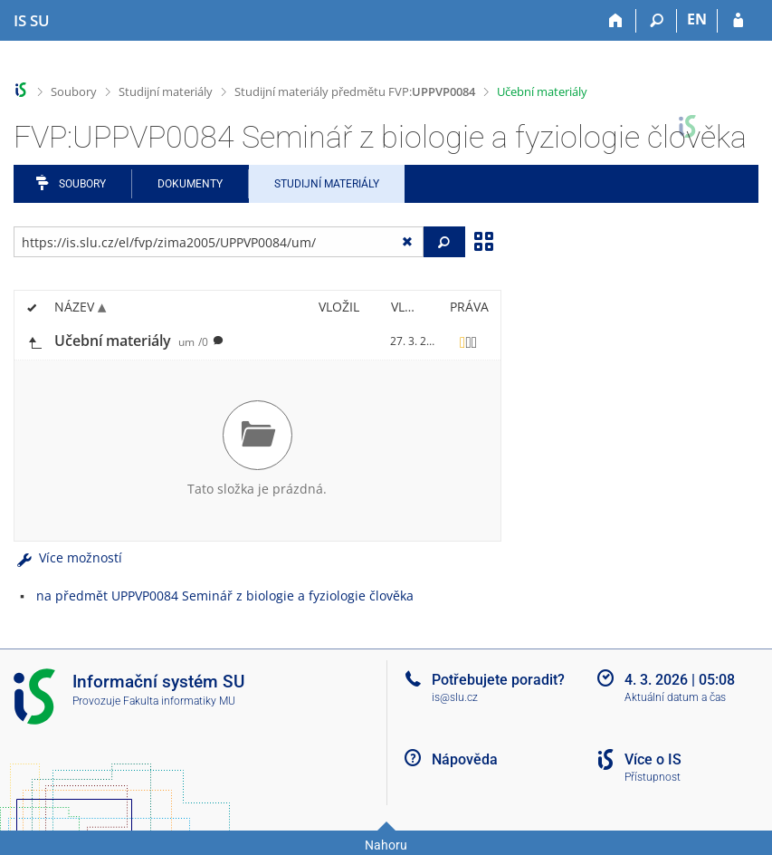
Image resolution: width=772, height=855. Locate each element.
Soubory (74, 91)
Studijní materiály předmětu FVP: (354, 91)
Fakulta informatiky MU (179, 701)
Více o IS (652, 759)
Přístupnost (652, 777)
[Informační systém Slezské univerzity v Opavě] (32, 21)
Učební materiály (542, 91)
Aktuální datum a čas (675, 697)
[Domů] (616, 21)
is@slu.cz (455, 697)
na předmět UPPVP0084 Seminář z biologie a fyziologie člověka (225, 595)
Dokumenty (190, 184)
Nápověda (465, 759)
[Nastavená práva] (468, 341)
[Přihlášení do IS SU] (738, 21)
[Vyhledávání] (656, 21)
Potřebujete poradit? (498, 679)
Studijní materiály (166, 91)
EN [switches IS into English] (697, 19)
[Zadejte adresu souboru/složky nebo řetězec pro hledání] (219, 241)
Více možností (68, 557)
